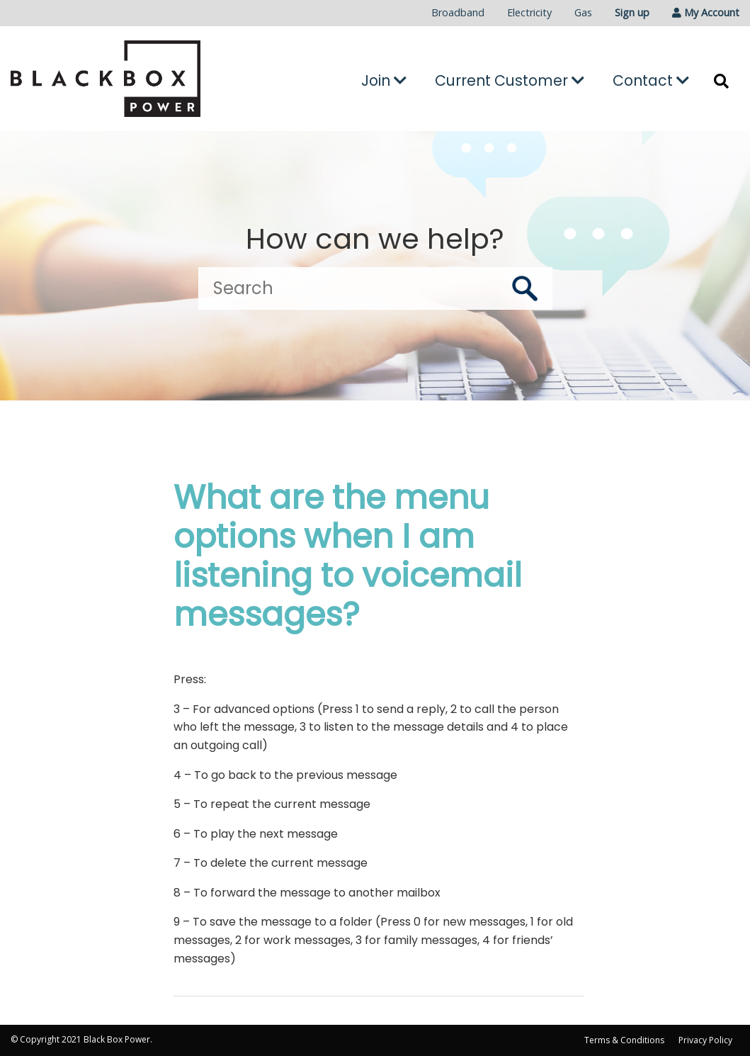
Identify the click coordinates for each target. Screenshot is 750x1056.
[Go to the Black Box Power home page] (125, 78)
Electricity (529, 12)
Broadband (457, 12)
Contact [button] (651, 80)
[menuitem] (458, 13)
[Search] (375, 288)
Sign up (632, 12)
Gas (583, 12)
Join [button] (384, 80)
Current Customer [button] (509, 80)
